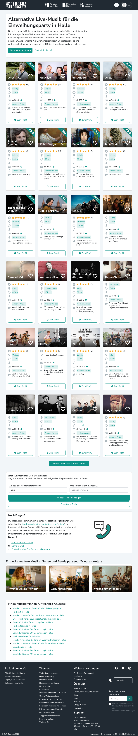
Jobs (76, 698)
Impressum (94, 734)
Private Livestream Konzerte (51, 709)
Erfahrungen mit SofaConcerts (86, 692)
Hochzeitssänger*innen (49, 683)
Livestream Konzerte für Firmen (52, 706)
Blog (76, 695)
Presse (77, 701)
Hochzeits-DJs (45, 686)
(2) (83, 425)
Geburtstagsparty (46, 676)
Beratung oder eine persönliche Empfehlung (43, 524)
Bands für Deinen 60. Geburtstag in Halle (33, 632)
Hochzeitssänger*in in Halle (26, 636)
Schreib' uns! (17, 545)
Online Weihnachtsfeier (49, 696)
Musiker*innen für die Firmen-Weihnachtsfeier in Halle (39, 639)
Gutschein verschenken (14, 683)
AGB (115, 734)
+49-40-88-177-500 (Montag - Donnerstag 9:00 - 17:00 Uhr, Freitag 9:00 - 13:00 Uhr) (87, 724)
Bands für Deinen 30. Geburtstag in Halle (33, 650)
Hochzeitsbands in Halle (24, 625)
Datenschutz (106, 734)
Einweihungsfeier (46, 719)
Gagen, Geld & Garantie (15, 679)
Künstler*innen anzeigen (69, 497)
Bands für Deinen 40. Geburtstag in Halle (33, 653)
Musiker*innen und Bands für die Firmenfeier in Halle (38, 643)
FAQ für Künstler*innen (15, 673)
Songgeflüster (80, 679)
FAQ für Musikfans (13, 676)
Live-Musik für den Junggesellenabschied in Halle (37, 618)
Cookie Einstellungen (127, 734)
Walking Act (44, 722)
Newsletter (78, 708)
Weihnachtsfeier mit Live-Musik (52, 692)
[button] (126, 5)
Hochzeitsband (45, 679)
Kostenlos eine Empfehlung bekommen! (30, 549)
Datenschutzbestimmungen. (124, 710)
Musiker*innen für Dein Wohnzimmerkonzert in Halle (38, 615)
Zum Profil (22, 119)
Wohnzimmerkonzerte (48, 673)
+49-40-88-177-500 (22, 542)
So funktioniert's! (43, 50)
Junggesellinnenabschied (49, 715)
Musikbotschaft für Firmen (50, 699)
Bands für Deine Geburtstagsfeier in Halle (33, 622)
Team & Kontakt (80, 688)
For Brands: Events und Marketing (84, 674)
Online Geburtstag (47, 712)
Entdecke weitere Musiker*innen (69, 463)
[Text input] (118, 698)
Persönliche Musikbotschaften (52, 702)
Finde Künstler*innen (20, 50)
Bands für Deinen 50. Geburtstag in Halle (33, 629)
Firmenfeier (44, 689)
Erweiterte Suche (69, 504)
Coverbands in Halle (22, 646)
